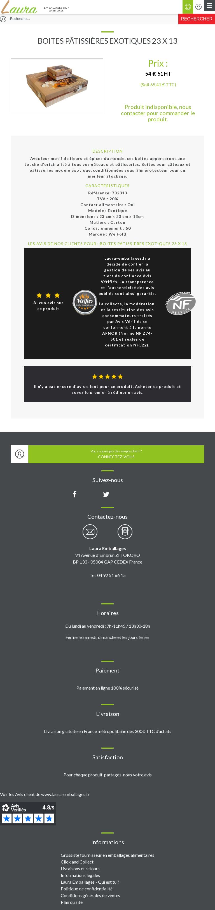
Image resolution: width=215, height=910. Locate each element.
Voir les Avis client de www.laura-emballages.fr (45, 794)
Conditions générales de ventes (90, 895)
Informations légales (80, 875)
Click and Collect (77, 861)
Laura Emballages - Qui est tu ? (90, 882)
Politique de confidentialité (87, 888)
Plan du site (72, 902)
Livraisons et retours (80, 868)
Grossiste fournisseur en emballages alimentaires (107, 855)
